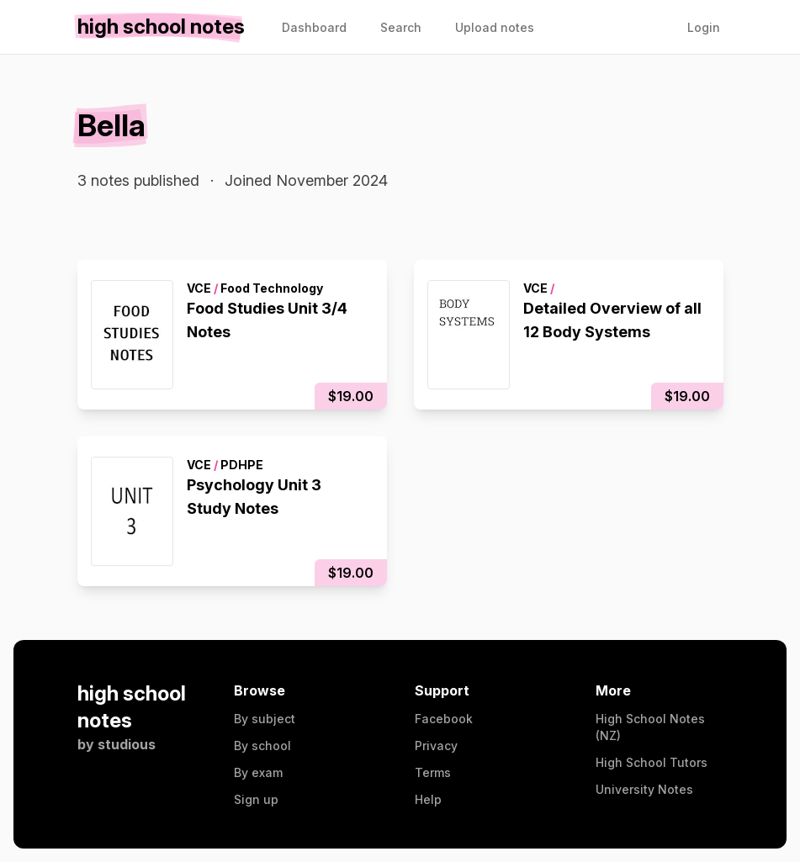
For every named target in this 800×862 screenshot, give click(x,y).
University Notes (644, 789)
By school (262, 745)
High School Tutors (651, 762)
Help (428, 799)
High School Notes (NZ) (650, 727)
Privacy (436, 745)
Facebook (444, 718)
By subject (264, 718)
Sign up (256, 799)
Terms (433, 772)
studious (127, 744)
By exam (258, 772)
